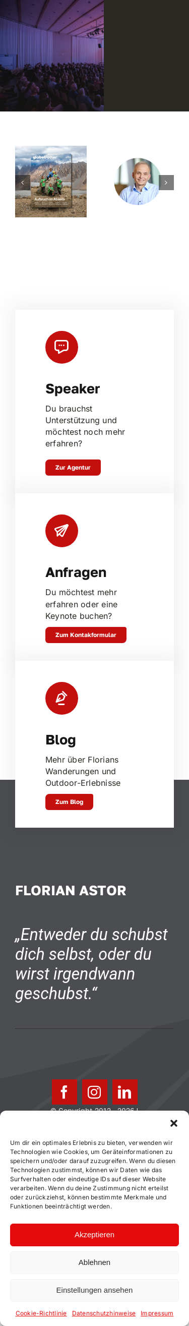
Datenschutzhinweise (104, 1313)
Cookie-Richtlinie (41, 1313)
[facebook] (64, 1092)
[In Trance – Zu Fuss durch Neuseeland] (51, 151)
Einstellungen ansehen (94, 1290)
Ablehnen (94, 1262)
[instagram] (94, 1092)
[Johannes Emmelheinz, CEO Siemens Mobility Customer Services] (138, 151)
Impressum (157, 1313)
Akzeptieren (94, 1234)
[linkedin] (125, 1092)
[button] (174, 1123)
